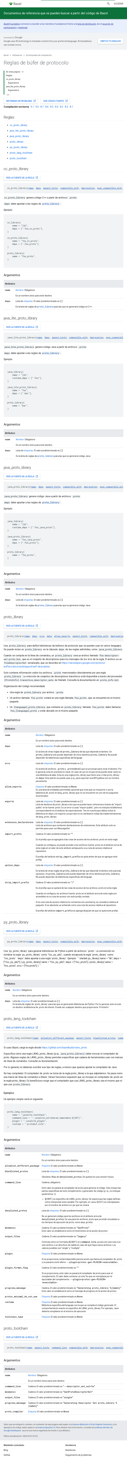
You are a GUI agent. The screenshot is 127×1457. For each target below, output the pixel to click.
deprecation (88, 188)
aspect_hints (50, 188)
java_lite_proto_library (22, 130)
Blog (6, 1450)
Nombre (19, 290)
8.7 (42, 106)
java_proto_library (19, 136)
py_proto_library (18, 147)
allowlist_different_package (57, 1038)
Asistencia (70, 1450)
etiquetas (28, 301)
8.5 (51, 106)
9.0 (37, 106)
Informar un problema (21, 100)
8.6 (47, 106)
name (30, 188)
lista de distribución (87, 24)
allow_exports (62, 636)
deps (38, 188)
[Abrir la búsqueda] (108, 4)
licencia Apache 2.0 (46, 1427)
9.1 (32, 106)
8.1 (71, 106)
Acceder (118, 3)
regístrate (23, 27)
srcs (41, 636)
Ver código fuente (55, 100)
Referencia (17, 55)
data (49, 636)
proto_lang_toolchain (21, 152)
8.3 (61, 106)
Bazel (6, 55)
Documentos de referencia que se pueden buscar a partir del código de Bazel (56, 13)
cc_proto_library (18, 125)
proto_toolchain (18, 158)
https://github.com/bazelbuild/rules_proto (64, 1047)
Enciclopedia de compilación (39, 55)
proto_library (16, 141)
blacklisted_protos (104, 1038)
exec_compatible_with (109, 188)
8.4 (56, 106)
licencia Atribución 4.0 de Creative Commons (92, 1424)
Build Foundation (12, 24)
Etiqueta (40, 786)
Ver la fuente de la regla (22, 177)
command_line (59, 1347)
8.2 (66, 106)
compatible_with (69, 188)
